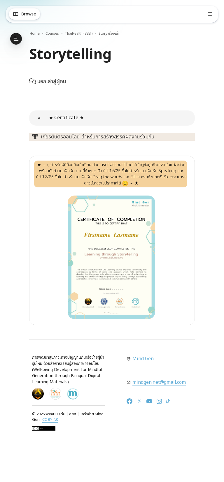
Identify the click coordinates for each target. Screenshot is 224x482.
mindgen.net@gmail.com (159, 382)
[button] (39, 118)
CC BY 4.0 (50, 420)
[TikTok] (168, 401)
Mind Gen (143, 358)
